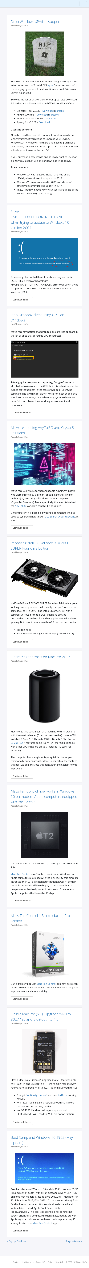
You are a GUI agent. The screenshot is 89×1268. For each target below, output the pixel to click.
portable (60, 110)
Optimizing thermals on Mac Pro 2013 (40, 656)
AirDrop (62, 1095)
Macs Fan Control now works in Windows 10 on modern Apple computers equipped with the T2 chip (44, 796)
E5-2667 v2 (17, 742)
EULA (50, 1262)
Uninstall (59, 1262)
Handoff (43, 1095)
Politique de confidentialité (34, 1262)
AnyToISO (20, 506)
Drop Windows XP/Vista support (36, 21)
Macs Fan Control (20, 874)
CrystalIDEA (82, 1262)
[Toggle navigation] (83, 3)
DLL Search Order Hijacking (60, 516)
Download (48, 110)
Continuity (31, 1095)
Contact (16, 1262)
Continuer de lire (22, 299)
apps (50, 85)
